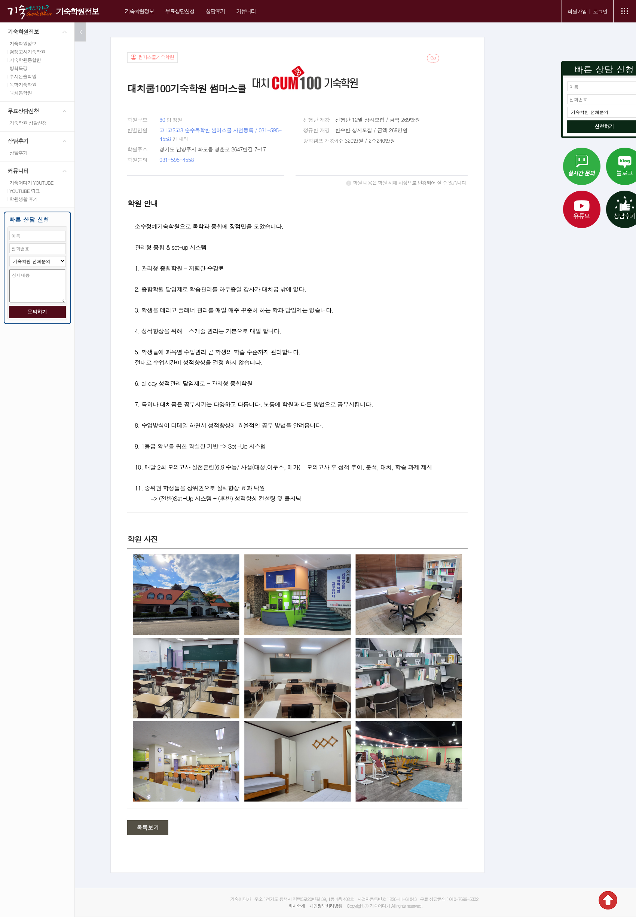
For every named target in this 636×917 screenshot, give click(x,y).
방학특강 (18, 68)
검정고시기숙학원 (27, 51)
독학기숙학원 (22, 84)
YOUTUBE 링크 (24, 190)
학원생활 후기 (23, 199)
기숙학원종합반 (25, 60)
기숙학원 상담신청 (27, 122)
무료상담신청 (179, 11)
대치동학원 (20, 92)
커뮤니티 (246, 11)
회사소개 (296, 905)
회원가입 (577, 11)
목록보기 (148, 827)
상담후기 (215, 11)
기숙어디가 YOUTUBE (31, 182)
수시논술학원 (22, 76)
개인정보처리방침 (325, 905)
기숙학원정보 (77, 11)
